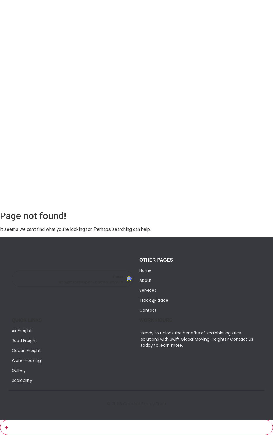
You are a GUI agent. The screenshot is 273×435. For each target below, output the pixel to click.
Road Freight (24, 340)
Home (145, 270)
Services (147, 290)
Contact (148, 310)
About (145, 280)
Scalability (22, 380)
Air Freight (22, 331)
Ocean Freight (26, 350)
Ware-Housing (26, 360)
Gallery (19, 370)
